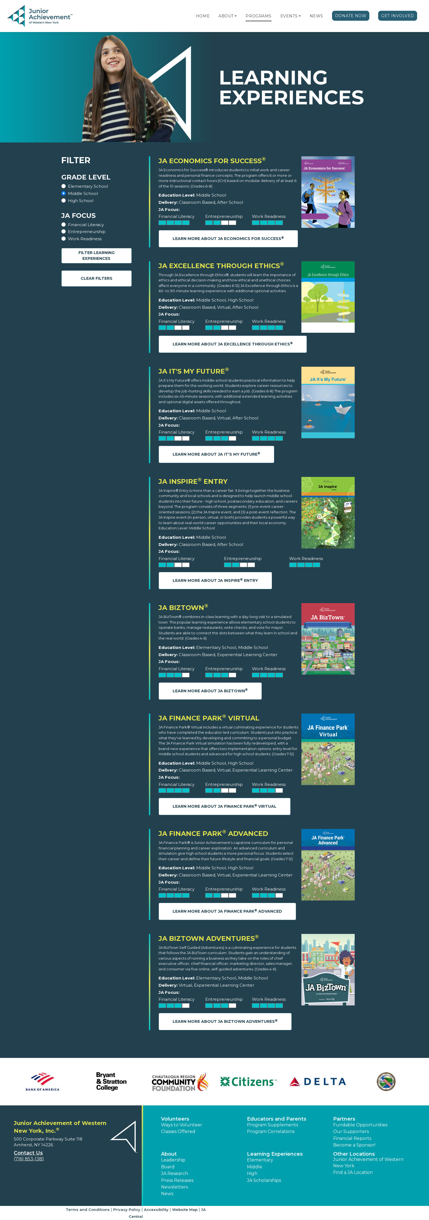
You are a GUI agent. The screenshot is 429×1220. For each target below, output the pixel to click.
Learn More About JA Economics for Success (228, 238)
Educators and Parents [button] (276, 1118)
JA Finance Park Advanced (213, 834)
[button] (236, 16)
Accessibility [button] (156, 1209)
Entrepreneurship (87, 231)
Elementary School (88, 186)
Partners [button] (344, 1118)
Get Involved (397, 15)
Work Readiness (85, 238)
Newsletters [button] (174, 1187)
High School (80, 200)
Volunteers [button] (175, 1118)
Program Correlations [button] (270, 1131)
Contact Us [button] (28, 1152)
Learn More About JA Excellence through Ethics (233, 344)
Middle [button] (254, 1166)
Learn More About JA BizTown (210, 690)
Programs (258, 16)
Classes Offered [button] (178, 1131)
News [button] (167, 1193)
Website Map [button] (185, 1209)
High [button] (252, 1173)
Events (289, 16)
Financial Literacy (86, 224)
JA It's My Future (194, 371)
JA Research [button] (174, 1173)
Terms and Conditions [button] (88, 1209)
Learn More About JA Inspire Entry (215, 580)
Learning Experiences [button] (275, 1154)
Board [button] (168, 1166)
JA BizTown (183, 608)
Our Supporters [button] (351, 1131)
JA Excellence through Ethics (221, 266)
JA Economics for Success (212, 161)
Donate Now (351, 15)
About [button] (169, 1154)
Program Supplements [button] (272, 1124)
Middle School (83, 193)
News (316, 16)
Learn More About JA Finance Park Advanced (227, 911)
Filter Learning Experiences (96, 255)
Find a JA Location (353, 1172)
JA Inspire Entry (193, 481)
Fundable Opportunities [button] (360, 1124)
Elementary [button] (260, 1160)
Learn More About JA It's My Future (216, 454)
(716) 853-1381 (29, 1158)
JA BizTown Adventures (209, 938)
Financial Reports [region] (352, 1138)
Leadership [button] (173, 1160)
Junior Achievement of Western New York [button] (368, 1162)
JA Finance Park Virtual (209, 718)
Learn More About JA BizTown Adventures (225, 1021)
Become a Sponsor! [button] (354, 1145)
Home (203, 16)
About (226, 16)
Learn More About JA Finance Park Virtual (225, 806)
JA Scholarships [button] (264, 1180)
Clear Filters (96, 278)
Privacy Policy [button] (126, 1209)
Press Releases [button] (177, 1180)
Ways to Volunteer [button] (181, 1124)
